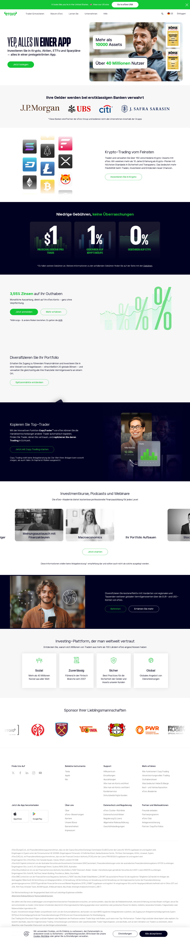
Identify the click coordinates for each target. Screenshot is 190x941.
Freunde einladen (149, 810)
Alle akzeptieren (153, 933)
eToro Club (147, 818)
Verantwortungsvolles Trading (156, 775)
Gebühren (147, 266)
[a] (13, 773)
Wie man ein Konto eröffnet (116, 783)
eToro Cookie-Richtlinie (114, 810)
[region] (95, 934)
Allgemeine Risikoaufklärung (116, 822)
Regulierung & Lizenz (113, 818)
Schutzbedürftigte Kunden (115, 795)
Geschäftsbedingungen (114, 826)
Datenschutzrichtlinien (114, 814)
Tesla (67, 771)
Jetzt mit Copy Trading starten (32, 449)
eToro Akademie (149, 791)
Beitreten (116, 609)
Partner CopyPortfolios (152, 826)
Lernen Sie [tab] (73, 14)
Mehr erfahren (53, 312)
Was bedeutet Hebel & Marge (155, 783)
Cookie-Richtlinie (41, 936)
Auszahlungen (110, 779)
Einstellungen (125, 933)
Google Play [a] (37, 816)
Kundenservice (110, 791)
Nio (66, 779)
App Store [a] (18, 816)
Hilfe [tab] (105, 14)
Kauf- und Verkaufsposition (154, 787)
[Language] (170, 14)
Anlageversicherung (151, 822)
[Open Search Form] (162, 14)
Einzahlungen (109, 775)
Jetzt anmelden (24, 312)
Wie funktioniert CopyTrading (155, 771)
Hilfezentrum (109, 771)
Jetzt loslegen (20, 64)
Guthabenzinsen (149, 779)
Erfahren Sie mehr (144, 609)
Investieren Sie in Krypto (123, 177)
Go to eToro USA (125, 4)
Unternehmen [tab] (91, 14)
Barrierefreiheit (72, 826)
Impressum (70, 830)
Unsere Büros (71, 822)
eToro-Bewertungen (74, 814)
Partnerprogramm (150, 814)
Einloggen (181, 14)
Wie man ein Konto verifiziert (117, 787)
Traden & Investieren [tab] (35, 14)
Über (67, 810)
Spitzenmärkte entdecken (29, 382)
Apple (67, 775)
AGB (60, 320)
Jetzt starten (95, 552)
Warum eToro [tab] (56, 14)
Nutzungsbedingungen (44, 896)
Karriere (68, 818)
